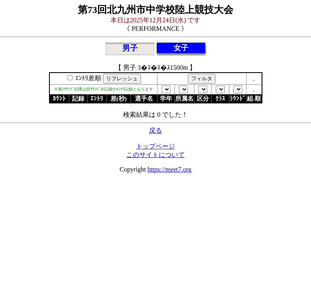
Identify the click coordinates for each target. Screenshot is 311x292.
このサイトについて (155, 154)
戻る (155, 130)
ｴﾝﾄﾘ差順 (87, 78)
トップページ (155, 146)
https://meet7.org (169, 169)
